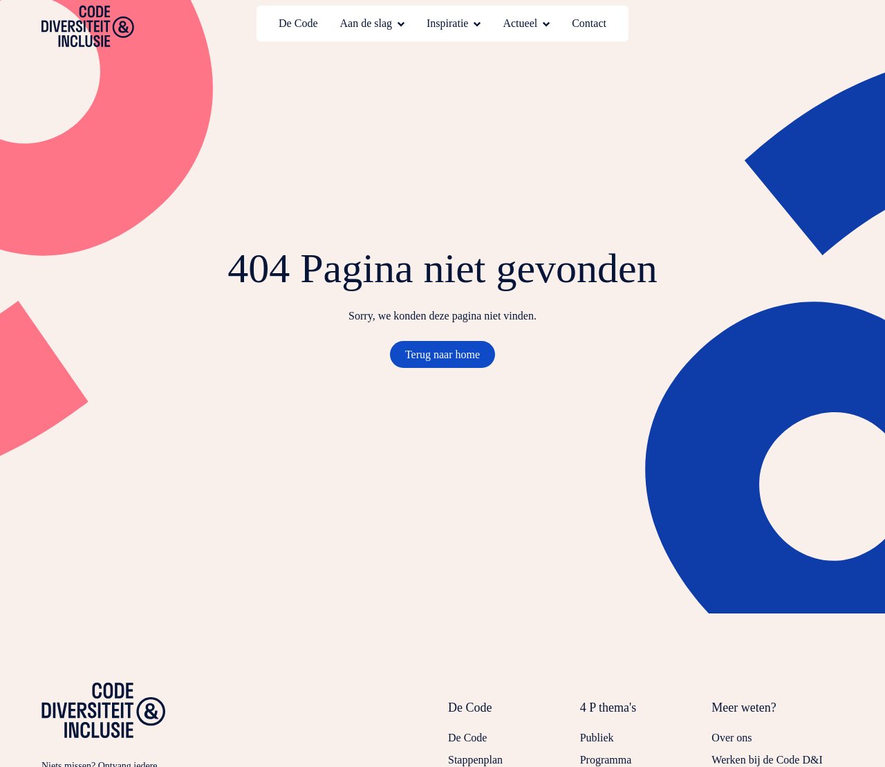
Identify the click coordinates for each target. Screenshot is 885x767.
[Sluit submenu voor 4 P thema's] (646, 714)
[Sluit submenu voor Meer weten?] (777, 714)
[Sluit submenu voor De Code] (514, 714)
